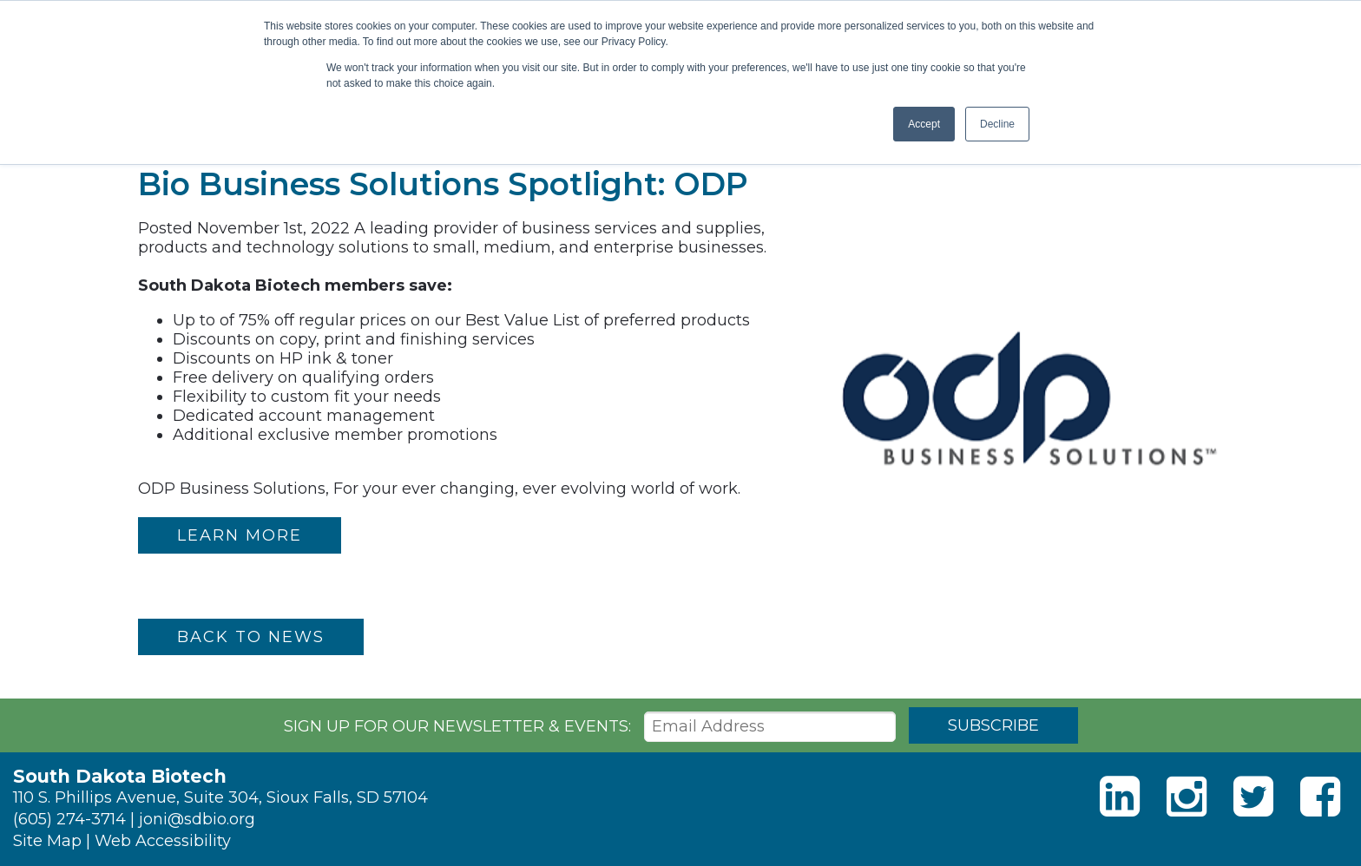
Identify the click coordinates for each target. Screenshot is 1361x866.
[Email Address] (770, 727)
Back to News (251, 636)
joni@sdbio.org (197, 819)
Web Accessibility (163, 840)
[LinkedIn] (1119, 797)
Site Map (47, 840)
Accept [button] (924, 124)
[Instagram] (1186, 797)
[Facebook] (1320, 797)
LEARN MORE (239, 535)
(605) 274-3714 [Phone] (69, 819)
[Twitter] (1253, 797)
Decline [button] (997, 124)
